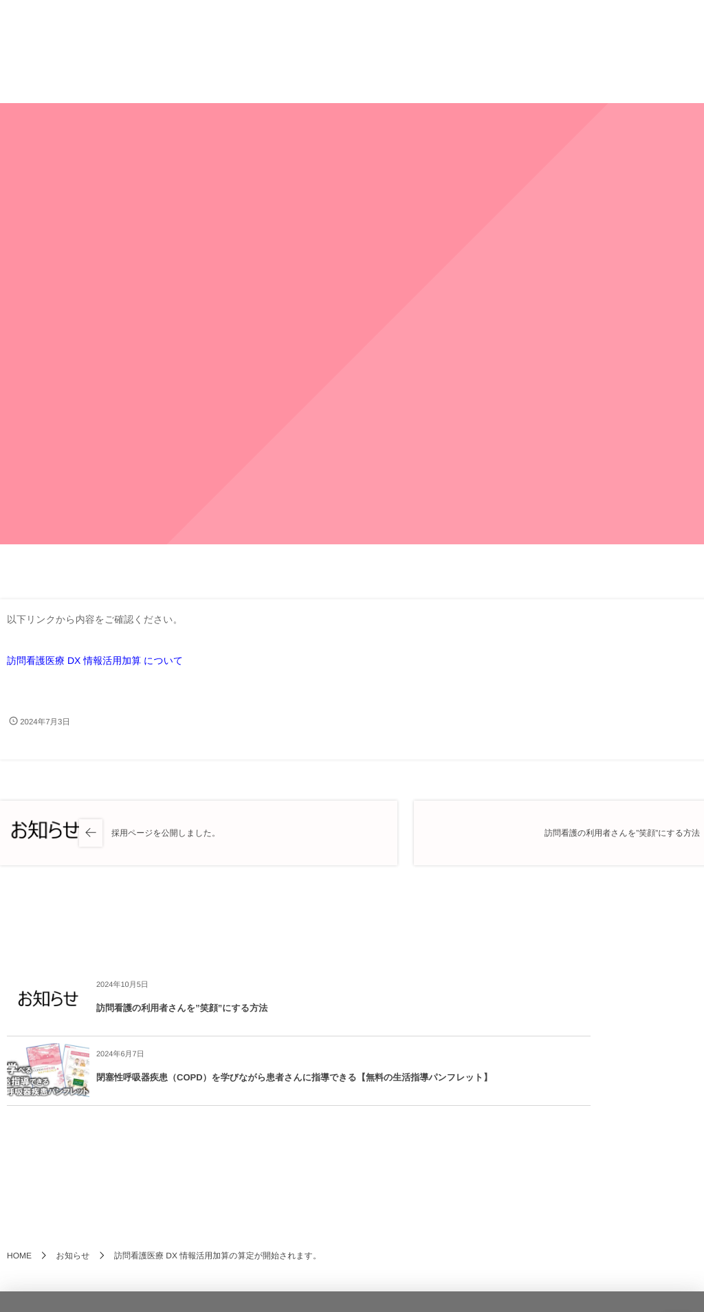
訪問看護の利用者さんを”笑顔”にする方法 (181, 1008)
